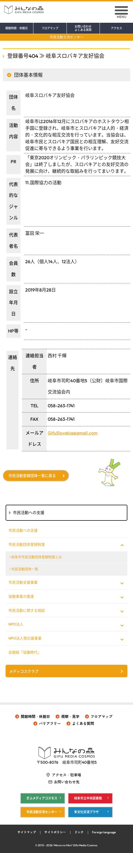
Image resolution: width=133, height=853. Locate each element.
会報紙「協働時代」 (24, 652)
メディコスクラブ (23, 671)
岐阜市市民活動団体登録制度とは (36, 557)
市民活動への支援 (23, 530)
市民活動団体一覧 (24, 569)
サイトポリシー (55, 832)
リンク (79, 832)
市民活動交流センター (66, 37)
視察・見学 (70, 716)
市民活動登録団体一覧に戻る (32, 475)
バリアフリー (50, 723)
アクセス (116, 28)
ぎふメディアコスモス (41, 798)
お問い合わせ (83, 28)
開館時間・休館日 (16, 28)
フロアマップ (50, 28)
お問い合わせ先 (66, 782)
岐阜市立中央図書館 (88, 798)
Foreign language (104, 832)
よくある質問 (83, 723)
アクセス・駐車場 (66, 775)
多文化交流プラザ (86, 812)
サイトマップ (26, 832)
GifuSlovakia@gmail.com (73, 433)
